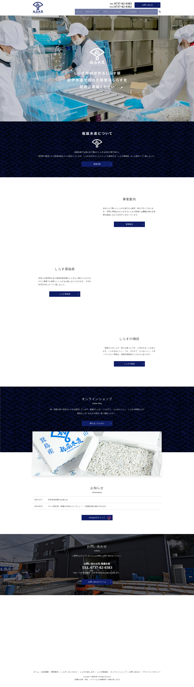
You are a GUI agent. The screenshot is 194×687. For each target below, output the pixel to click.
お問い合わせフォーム (97, 582)
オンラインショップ (148, 12)
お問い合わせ (147, 5)
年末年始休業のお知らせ (58, 500)
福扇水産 (97, 164)
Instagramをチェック (97, 518)
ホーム (79, 12)
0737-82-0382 (99, 571)
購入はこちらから (97, 423)
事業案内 (129, 224)
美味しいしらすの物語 (113, 12)
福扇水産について (92, 12)
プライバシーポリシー (151, 672)
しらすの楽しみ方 (87, 672)
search (160, 12)
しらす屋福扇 (131, 12)
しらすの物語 (129, 364)
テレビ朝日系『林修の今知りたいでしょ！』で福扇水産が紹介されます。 (78, 506)
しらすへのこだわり (69, 672)
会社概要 (45, 672)
